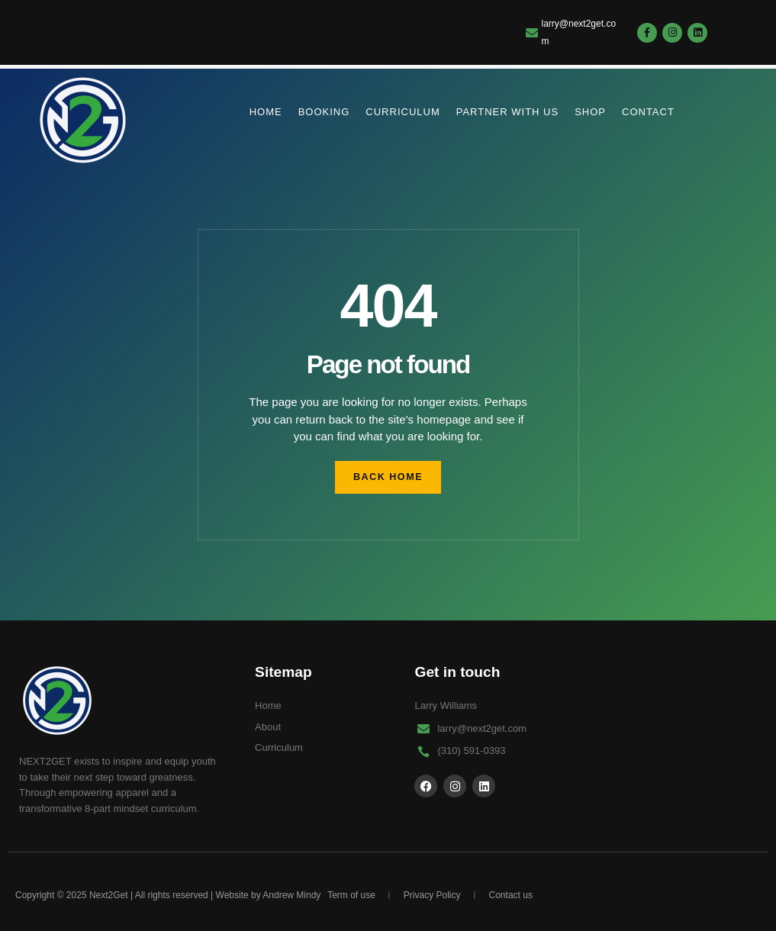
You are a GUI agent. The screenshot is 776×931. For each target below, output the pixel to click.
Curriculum (402, 112)
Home (266, 112)
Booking (324, 112)
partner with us (507, 112)
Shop (590, 112)
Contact (648, 112)
